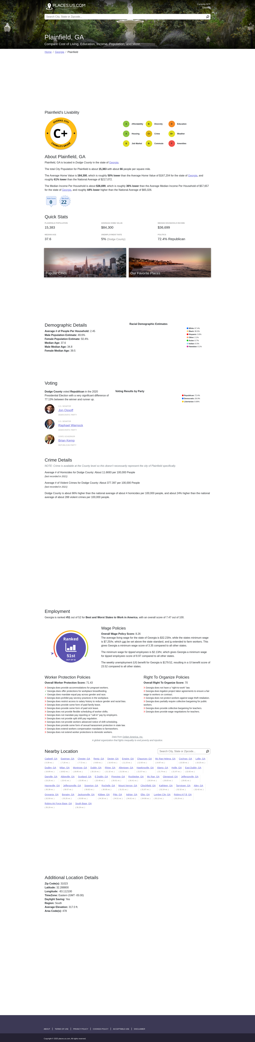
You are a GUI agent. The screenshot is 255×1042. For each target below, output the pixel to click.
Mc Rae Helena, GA (165, 758)
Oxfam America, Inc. (133, 737)
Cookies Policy (100, 1029)
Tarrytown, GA (183, 785)
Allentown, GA (126, 767)
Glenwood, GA (170, 776)
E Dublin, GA (101, 776)
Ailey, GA (198, 785)
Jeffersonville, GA (72, 785)
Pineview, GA (118, 776)
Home (48, 52)
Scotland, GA (84, 776)
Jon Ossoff (65, 410)
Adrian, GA (131, 794)
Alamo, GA (162, 767)
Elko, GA (145, 794)
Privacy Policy (80, 1029)
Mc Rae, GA (153, 776)
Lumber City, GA (162, 794)
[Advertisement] (127, 79)
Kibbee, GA (104, 794)
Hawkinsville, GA (145, 767)
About (47, 1029)
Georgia (59, 52)
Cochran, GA (185, 758)
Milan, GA (64, 767)
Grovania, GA (52, 794)
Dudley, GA (50, 767)
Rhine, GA (110, 767)
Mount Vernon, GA (127, 785)
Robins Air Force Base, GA (58, 803)
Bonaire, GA (68, 794)
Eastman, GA (67, 758)
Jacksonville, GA (86, 794)
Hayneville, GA (52, 785)
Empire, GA (128, 758)
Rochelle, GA (108, 785)
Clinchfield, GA (148, 785)
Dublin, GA (95, 767)
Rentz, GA (99, 758)
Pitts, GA (117, 794)
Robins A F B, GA (183, 794)
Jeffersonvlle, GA (189, 776)
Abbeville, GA (67, 776)
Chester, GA (84, 758)
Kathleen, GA (166, 785)
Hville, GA (177, 767)
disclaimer (139, 1029)
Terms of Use (61, 1029)
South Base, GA (83, 803)
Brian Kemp (66, 440)
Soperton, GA (91, 785)
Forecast (206, 7)
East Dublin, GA (193, 767)
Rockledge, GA (136, 776)
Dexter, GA (113, 758)
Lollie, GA (200, 758)
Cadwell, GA (51, 758)
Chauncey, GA (144, 758)
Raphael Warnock (70, 425)
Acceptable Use (121, 1029)
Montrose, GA (80, 767)
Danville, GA (51, 776)
